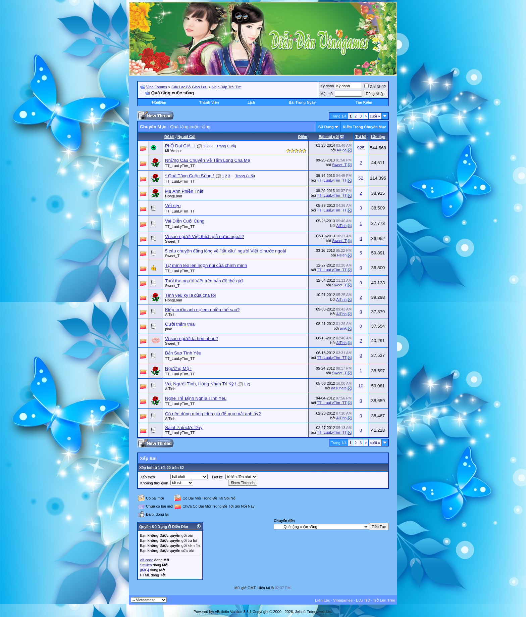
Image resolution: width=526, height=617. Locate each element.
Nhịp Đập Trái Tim (226, 87)
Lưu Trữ (363, 600)
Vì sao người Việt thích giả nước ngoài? (204, 236)
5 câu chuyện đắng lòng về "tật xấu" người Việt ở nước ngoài (225, 250)
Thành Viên (209, 102)
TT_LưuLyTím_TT (180, 166)
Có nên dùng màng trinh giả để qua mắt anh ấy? (213, 413)
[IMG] (144, 570)
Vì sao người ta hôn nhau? (191, 338)
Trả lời (360, 137)
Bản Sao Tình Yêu (183, 352)
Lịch (251, 102)
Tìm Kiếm (364, 102)
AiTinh (341, 226)
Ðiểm (302, 137)
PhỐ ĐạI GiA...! (180, 145)
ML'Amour (173, 151)
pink (168, 329)
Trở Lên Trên (384, 600)
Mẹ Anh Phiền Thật (184, 191)
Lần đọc (378, 137)
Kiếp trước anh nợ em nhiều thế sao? (202, 309)
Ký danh (327, 86)
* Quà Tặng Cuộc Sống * (189, 175)
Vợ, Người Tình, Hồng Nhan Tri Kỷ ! (200, 383)
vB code (146, 560)
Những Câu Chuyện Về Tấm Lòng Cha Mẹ (207, 160)
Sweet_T (339, 165)
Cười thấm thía (180, 324)
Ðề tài (169, 137)
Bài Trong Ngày (302, 102)
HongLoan (173, 196)
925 (360, 147)
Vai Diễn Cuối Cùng (184, 221)
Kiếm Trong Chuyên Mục (364, 127)
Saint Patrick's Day (183, 427)
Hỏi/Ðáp (159, 102)
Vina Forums (156, 87)
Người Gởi (186, 137)
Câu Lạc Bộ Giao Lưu (189, 87)
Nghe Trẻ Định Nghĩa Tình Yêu (195, 398)
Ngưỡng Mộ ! (178, 368)
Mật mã (326, 94)
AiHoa (341, 150)
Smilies (146, 565)
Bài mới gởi (329, 137)
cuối (375, 116)
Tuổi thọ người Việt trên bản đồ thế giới (204, 280)
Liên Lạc (322, 600)
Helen (342, 255)
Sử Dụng (326, 127)
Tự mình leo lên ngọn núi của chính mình (206, 265)
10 (360, 385)
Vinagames (343, 600)
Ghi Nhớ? (374, 87)
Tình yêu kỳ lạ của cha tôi (190, 295)
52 (360, 178)
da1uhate (339, 388)
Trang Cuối (225, 146)
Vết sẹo (172, 205)
